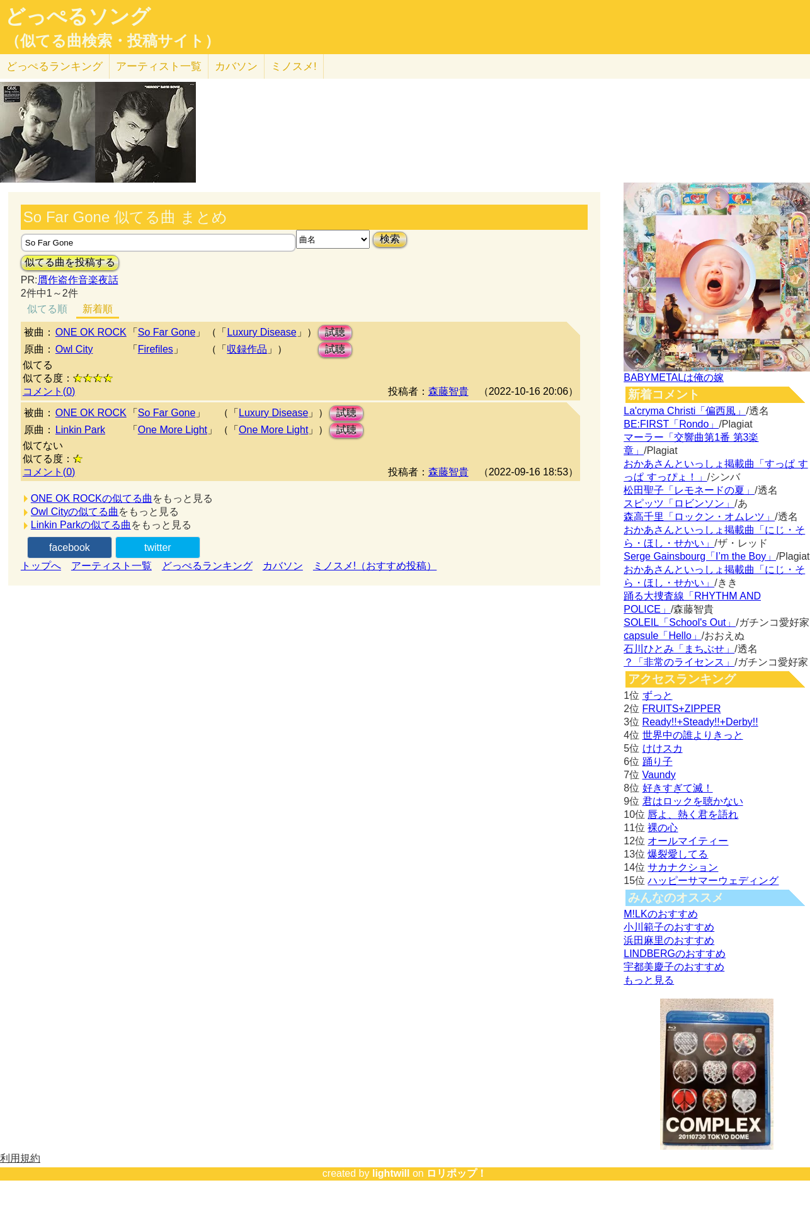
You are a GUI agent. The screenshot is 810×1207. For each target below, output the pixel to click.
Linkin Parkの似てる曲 (81, 524)
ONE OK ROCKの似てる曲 (91, 498)
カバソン (236, 66)
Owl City (74, 349)
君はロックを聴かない (692, 801)
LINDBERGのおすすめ (675, 953)
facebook (69, 547)
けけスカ (662, 748)
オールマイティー (687, 841)
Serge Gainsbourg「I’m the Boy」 (700, 556)
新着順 (98, 308)
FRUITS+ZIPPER (681, 708)
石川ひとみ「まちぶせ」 (679, 648)
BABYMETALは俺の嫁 (674, 377)
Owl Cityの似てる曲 (75, 511)
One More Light (172, 429)
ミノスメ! (294, 66)
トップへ (41, 565)
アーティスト (159, 66)
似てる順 (47, 308)
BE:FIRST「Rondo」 (671, 424)
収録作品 (247, 349)
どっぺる (54, 66)
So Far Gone (167, 332)
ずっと (657, 695)
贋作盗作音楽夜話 (78, 280)
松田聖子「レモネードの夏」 (689, 490)
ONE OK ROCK (91, 332)
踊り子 (657, 761)
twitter (157, 547)
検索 (390, 239)
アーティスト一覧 (111, 565)
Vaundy (659, 774)
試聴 (335, 332)
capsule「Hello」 (663, 635)
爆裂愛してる (677, 854)
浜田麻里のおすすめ (669, 940)
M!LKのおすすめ (660, 914)
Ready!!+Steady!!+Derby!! (700, 722)
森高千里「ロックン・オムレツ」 (699, 516)
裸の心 (662, 827)
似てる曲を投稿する (70, 262)
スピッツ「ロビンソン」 (679, 503)
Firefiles (155, 349)
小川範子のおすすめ (669, 927)
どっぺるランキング (207, 565)
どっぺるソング (78, 16)
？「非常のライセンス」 (679, 662)
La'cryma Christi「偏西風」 (685, 410)
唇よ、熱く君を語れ (692, 814)
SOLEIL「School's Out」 (680, 622)
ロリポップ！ (456, 1173)
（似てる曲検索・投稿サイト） (112, 41)
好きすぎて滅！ (677, 788)
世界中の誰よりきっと (692, 735)
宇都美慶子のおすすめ (674, 966)
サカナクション (682, 867)
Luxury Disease (261, 332)
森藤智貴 (448, 391)
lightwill (391, 1173)
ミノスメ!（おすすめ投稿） (374, 565)
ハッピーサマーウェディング (713, 880)
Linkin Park (80, 429)
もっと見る (649, 980)
